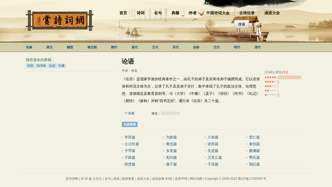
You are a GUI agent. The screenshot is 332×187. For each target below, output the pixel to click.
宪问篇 (171, 157)
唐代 (135, 47)
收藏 (129, 113)
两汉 (49, 47)
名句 (158, 13)
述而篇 (213, 144)
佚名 (134, 70)
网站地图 (196, 179)
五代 (155, 47)
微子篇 (171, 164)
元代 (216, 47)
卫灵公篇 (215, 157)
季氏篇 (254, 157)
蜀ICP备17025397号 (252, 179)
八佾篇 (213, 137)
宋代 (175, 47)
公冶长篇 (132, 144)
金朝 (196, 47)
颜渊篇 (254, 151)
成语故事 (158, 179)
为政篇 (171, 137)
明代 (237, 47)
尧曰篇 (254, 164)
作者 (193, 13)
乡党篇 (171, 151)
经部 (30, 66)
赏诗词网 (72, 179)
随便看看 (128, 179)
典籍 (175, 13)
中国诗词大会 (218, 13)
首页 (123, 13)
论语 (52, 66)
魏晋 (70, 47)
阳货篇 (130, 164)
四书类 (41, 66)
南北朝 (92, 47)
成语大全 (272, 13)
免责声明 (181, 179)
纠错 (169, 179)
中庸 (61, 66)
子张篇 (213, 164)
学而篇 (130, 137)
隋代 (114, 47)
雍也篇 (171, 144)
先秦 (29, 47)
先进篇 (213, 151)
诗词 (140, 13)
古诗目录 (247, 13)
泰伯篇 (254, 144)
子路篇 (130, 157)
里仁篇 (254, 137)
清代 (257, 47)
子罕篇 (130, 151)
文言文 (97, 179)
